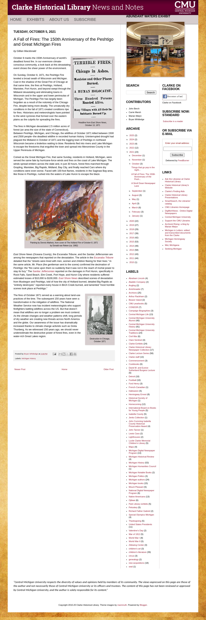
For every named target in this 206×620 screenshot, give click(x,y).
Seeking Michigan (173, 249)
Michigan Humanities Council (142, 466)
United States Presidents (140, 524)
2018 (132, 229)
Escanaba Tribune (103, 257)
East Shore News (68, 278)
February (136, 212)
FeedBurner (183, 160)
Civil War (133, 336)
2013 (132, 250)
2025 (132, 135)
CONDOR (133, 307)
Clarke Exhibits (136, 343)
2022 (132, 148)
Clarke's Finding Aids (175, 191)
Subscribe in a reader (173, 121)
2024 (132, 139)
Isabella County (136, 414)
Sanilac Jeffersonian (43, 271)
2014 (132, 246)
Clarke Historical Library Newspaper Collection (140, 348)
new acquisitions (136, 563)
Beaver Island (135, 300)
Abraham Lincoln (137, 278)
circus (131, 556)
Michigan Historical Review (141, 457)
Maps (131, 447)
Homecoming (135, 404)
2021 (132, 152)
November (137, 160)
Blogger (143, 605)
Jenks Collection (136, 417)
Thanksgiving (135, 521)
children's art (135, 548)
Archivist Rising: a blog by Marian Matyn (177, 225)
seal (131, 566)
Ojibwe (132, 500)
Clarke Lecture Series (139, 353)
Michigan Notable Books (140, 472)
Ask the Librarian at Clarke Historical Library (177, 180)
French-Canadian (137, 387)
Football (132, 380)
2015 (132, 241)
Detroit (132, 376)
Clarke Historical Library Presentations (176, 196)
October (136, 164)
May (134, 199)
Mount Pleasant (136, 487)
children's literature (138, 552)
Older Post (109, 369)
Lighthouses (134, 437)
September (137, 191)
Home (16, 19)
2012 (132, 254)
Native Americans (137, 496)
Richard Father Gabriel (139, 511)
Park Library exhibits (138, 504)
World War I (134, 538)
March (135, 207)
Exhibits (35, 19)
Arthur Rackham (136, 296)
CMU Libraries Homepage (177, 207)
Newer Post (19, 369)
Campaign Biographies (139, 311)
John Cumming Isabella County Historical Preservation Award (140, 423)
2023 (132, 144)
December (137, 155)
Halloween (134, 391)
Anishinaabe (135, 289)
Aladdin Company (137, 282)
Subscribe (85, 19)
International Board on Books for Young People (142, 409)
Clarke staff (134, 357)
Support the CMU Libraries (177, 220)
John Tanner (134, 430)
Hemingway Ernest (138, 394)
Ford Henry (134, 383)
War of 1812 (134, 534)
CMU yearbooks (136, 303)
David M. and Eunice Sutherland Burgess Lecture (142, 369)
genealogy (134, 559)
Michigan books (136, 483)
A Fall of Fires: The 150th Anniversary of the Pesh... (143, 176)
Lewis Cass (134, 433)
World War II (135, 541)
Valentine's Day (136, 530)
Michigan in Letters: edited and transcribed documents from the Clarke (178, 232)
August (135, 195)
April (134, 203)
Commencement (136, 360)
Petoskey (133, 507)
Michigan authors (137, 479)
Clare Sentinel (135, 340)
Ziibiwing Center (136, 545)
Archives (133, 293)
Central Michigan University (178, 217)
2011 (132, 258)
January (136, 216)
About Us (59, 19)
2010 (132, 262)
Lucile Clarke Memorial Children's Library (139, 441)
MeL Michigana (172, 245)
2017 (132, 233)
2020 (132, 221)
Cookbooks (134, 364)
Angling (132, 285)
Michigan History (29, 358)
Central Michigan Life (139, 314)
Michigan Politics (137, 476)
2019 (132, 225)
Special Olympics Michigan (141, 515)
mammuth (122, 605)
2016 (132, 237)
